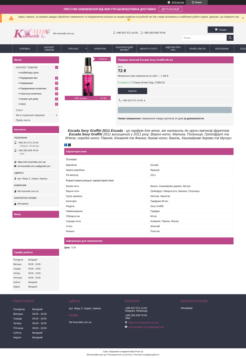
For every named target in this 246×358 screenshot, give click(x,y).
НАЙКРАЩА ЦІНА (29, 72)
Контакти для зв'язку (124, 48)
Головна (24, 48)
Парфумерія (26, 83)
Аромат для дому (29, 99)
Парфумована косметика (33, 88)
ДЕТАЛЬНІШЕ (170, 9)
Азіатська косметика (30, 93)
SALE (23, 104)
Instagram (221, 48)
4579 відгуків (178, 2)
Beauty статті (148, 48)
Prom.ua (139, 351)
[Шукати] (230, 38)
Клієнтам (100, 48)
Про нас (73, 48)
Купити (132, 90)
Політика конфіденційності (146, 355)
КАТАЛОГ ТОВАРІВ (49, 48)
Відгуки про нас (173, 48)
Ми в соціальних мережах (30, 115)
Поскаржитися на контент (119, 355)
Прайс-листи (198, 48)
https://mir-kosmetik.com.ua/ (32, 162)
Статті (19, 110)
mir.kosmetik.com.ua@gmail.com (33, 166)
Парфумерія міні (28, 78)
